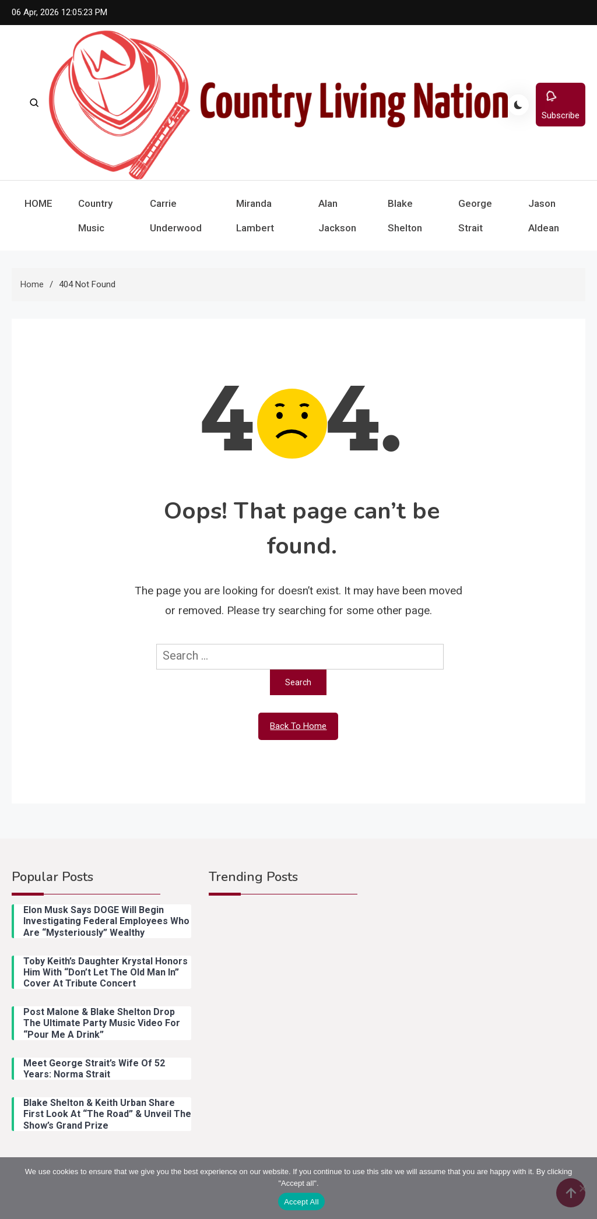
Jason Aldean (543, 216)
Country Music (95, 216)
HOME (38, 203)
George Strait (475, 216)
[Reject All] (582, 1188)
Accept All (301, 1201)
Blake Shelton (405, 216)
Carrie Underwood (176, 216)
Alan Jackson (337, 216)
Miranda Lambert (255, 216)
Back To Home (298, 726)
